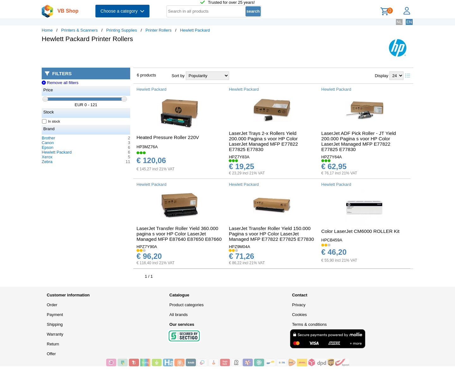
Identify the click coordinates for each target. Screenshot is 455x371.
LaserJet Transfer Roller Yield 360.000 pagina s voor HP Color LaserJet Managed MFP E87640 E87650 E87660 (178, 234)
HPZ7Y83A (239, 157)
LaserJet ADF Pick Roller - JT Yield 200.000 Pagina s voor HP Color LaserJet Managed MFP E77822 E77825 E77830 (358, 141)
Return (53, 344)
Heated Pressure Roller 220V (167, 137)
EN (409, 22)
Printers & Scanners (79, 30)
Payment (55, 314)
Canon (48, 142)
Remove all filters (60, 82)
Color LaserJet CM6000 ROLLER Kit (360, 231)
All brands (178, 314)
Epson (47, 147)
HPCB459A (331, 240)
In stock (51, 121)
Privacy (299, 304)
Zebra (47, 161)
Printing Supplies (121, 30)
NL (399, 22)
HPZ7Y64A (331, 157)
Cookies (299, 314)
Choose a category (122, 11)
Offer (51, 353)
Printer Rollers (158, 30)
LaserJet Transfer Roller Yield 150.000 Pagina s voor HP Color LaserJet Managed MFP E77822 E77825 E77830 (271, 234)
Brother (48, 138)
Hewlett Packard (195, 30)
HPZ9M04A (239, 246)
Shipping (55, 324)
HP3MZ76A (147, 146)
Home (47, 30)
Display (381, 75)
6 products (146, 75)
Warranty (55, 334)
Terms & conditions (309, 324)
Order (52, 304)
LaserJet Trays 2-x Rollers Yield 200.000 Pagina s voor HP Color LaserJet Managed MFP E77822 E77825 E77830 (263, 141)
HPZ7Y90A (146, 246)
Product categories (186, 304)
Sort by (178, 75)
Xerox (47, 157)
